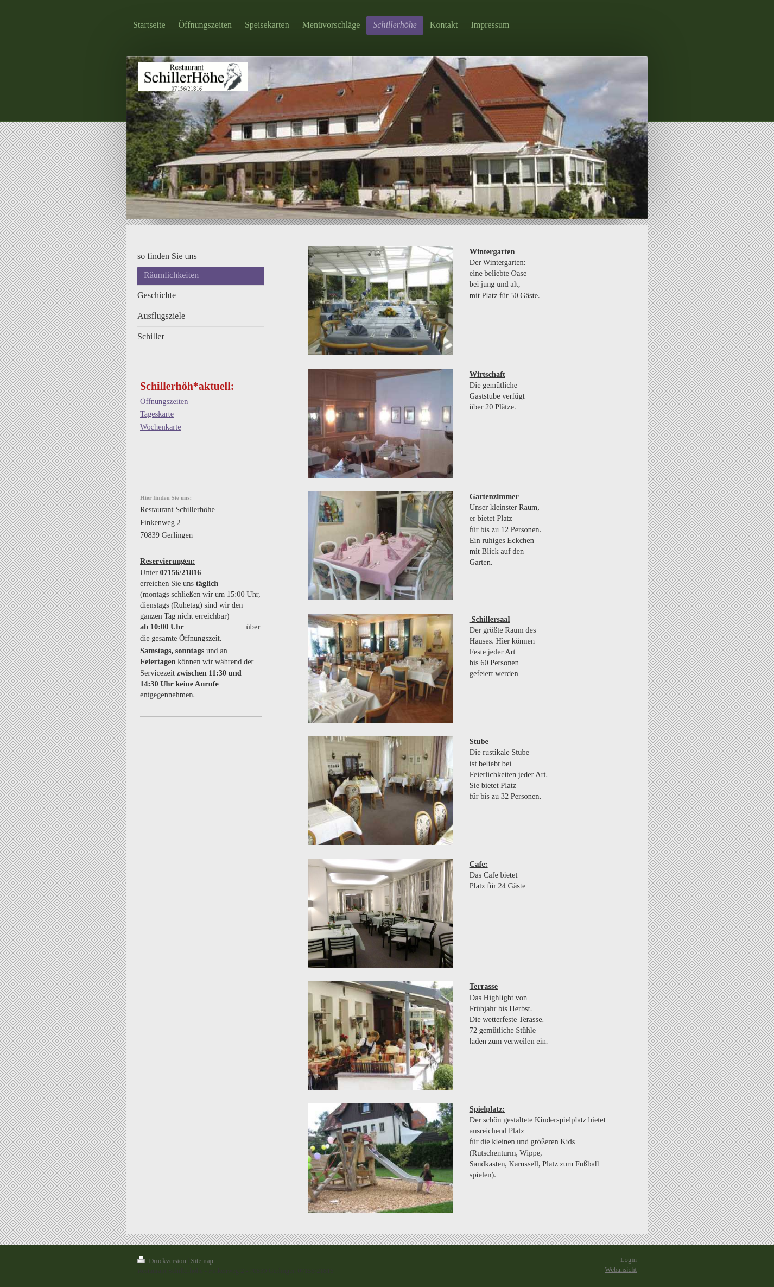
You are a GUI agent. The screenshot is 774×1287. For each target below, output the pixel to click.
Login (628, 1260)
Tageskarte (157, 413)
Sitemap (202, 1261)
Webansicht (621, 1269)
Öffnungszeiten (164, 401)
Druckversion (162, 1261)
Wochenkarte (160, 426)
